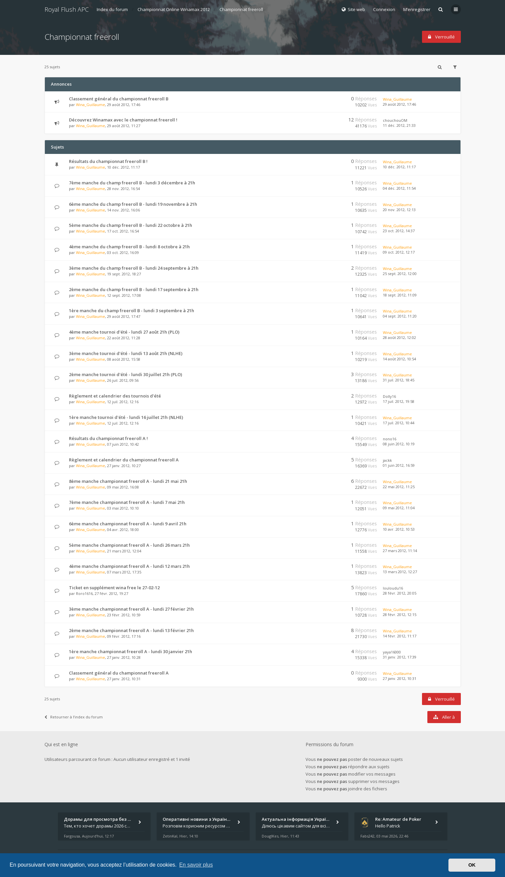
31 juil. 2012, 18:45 (398, 379)
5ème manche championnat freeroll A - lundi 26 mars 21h (129, 545)
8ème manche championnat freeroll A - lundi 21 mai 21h (128, 481)
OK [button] (472, 865)
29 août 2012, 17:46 (399, 104)
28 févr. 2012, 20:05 (399, 593)
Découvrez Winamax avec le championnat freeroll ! (123, 120)
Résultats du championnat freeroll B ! (108, 161)
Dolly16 (389, 396)
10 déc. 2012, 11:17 (399, 166)
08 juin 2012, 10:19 (399, 443)
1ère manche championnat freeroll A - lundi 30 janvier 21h (130, 651)
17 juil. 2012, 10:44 (398, 422)
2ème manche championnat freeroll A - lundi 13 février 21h (131, 630)
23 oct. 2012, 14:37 (399, 230)
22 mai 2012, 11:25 (399, 486)
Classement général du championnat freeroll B (118, 99)
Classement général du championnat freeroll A (119, 673)
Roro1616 (84, 593)
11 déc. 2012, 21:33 (399, 125)
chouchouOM (395, 120)
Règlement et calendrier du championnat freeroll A (124, 460)
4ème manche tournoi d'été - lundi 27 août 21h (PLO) (124, 332)
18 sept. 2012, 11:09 (400, 294)
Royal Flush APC (67, 9)
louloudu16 (393, 588)
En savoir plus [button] (196, 865)
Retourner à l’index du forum (74, 716)
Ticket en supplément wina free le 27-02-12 (114, 588)
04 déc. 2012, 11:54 (399, 188)
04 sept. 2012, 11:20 (400, 316)
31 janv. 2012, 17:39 (399, 657)
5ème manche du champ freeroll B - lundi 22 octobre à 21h (130, 225)
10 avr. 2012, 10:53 (399, 529)
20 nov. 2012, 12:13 (399, 209)
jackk (387, 460)
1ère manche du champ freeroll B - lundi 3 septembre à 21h (131, 311)
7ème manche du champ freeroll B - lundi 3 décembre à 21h (132, 183)
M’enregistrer (416, 9)
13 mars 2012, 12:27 (400, 571)
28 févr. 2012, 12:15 (399, 614)
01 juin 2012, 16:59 (399, 465)
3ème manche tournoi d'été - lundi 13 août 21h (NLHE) (125, 353)
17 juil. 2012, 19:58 (398, 401)
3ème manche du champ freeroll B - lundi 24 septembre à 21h (133, 268)
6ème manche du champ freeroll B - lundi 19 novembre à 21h (133, 204)
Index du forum (112, 9)
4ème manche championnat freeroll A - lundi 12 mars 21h (129, 566)
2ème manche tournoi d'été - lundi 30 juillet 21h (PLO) (125, 374)
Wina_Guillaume (90, 104)
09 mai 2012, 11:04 (399, 507)
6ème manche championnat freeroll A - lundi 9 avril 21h (127, 524)
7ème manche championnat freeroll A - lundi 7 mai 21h (127, 502)
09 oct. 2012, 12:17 (399, 252)
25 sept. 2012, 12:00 (400, 273)
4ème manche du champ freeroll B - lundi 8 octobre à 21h (129, 247)
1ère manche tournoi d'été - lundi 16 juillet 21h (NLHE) (126, 417)
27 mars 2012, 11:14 (400, 550)
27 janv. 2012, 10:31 (399, 678)
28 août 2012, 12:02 (399, 337)
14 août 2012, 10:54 (399, 358)
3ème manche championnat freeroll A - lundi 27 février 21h (131, 609)
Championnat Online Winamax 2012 (174, 9)
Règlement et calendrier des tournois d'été (115, 396)
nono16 (389, 438)
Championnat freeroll (241, 9)
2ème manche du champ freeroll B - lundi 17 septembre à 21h (133, 289)
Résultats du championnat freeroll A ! (108, 438)
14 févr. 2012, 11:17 (399, 635)
